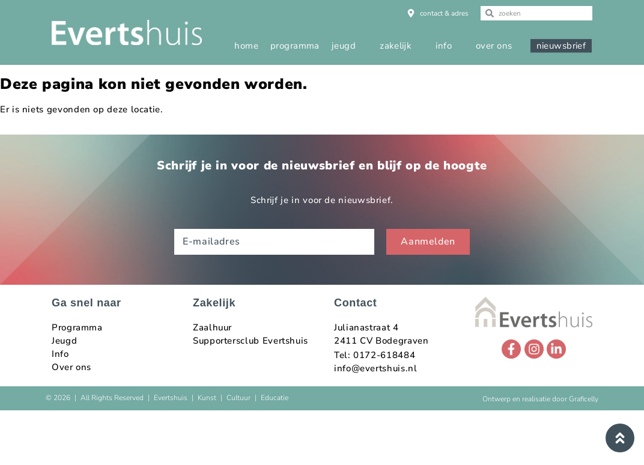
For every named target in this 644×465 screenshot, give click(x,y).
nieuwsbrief (561, 46)
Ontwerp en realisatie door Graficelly (540, 399)
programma (295, 46)
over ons (494, 46)
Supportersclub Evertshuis (250, 341)
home (246, 46)
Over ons (71, 367)
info (444, 46)
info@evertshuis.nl (376, 368)
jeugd (344, 46)
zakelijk (396, 46)
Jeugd (64, 341)
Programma (77, 327)
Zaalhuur (212, 327)
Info (60, 354)
